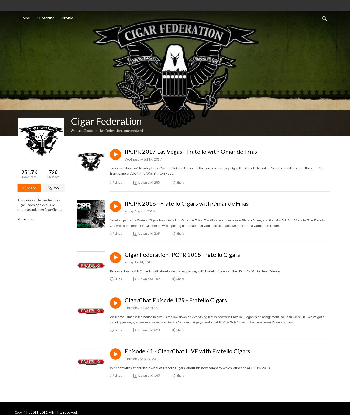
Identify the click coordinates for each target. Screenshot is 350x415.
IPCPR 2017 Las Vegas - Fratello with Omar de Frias (191, 151)
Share (29, 188)
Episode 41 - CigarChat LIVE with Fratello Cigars (187, 351)
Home (24, 18)
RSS (53, 188)
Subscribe (45, 18)
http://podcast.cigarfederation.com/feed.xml (107, 130)
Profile (67, 18)
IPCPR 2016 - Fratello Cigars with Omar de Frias (186, 203)
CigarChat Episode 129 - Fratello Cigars (176, 300)
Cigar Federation (106, 121)
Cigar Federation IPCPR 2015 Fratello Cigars (182, 254)
